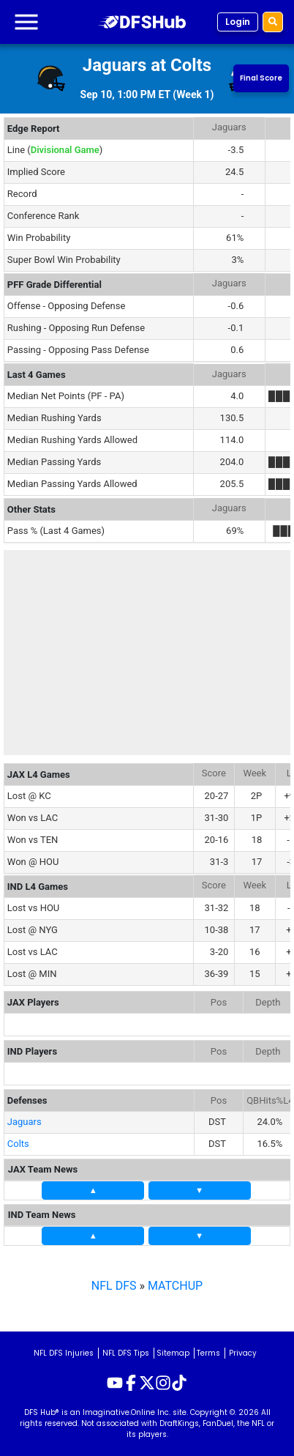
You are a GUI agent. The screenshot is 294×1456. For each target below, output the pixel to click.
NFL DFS (114, 1286)
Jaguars (24, 1121)
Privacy (243, 1353)
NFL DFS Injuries (64, 1353)
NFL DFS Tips (125, 1353)
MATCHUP (175, 1286)
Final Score (261, 78)
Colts (18, 1143)
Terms (208, 1353)
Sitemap (173, 1353)
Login (237, 21)
